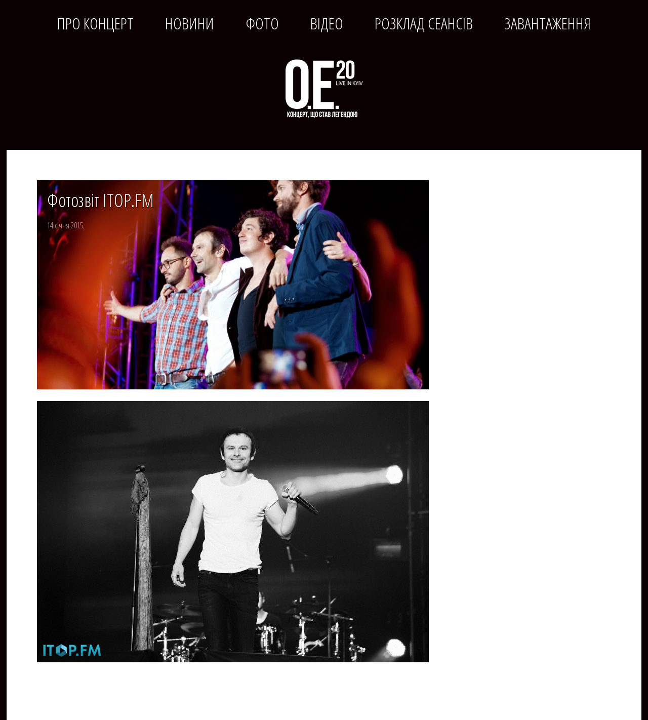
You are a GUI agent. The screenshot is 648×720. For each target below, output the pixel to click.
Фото (262, 23)
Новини (189, 23)
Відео (326, 23)
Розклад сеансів (424, 23)
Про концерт (95, 23)
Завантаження (547, 23)
